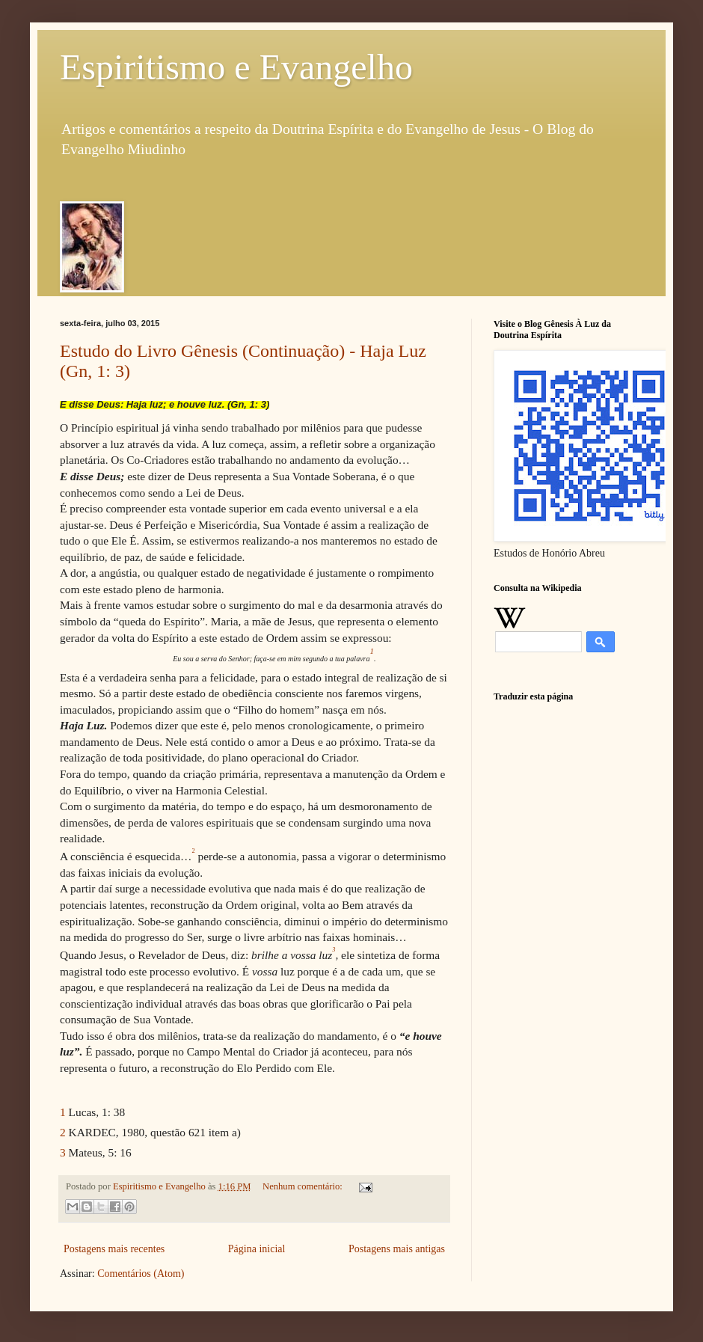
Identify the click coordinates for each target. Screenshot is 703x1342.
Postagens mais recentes (114, 1248)
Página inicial (257, 1248)
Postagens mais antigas (397, 1248)
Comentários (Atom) (140, 1273)
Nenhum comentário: (304, 1186)
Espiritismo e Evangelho (236, 67)
